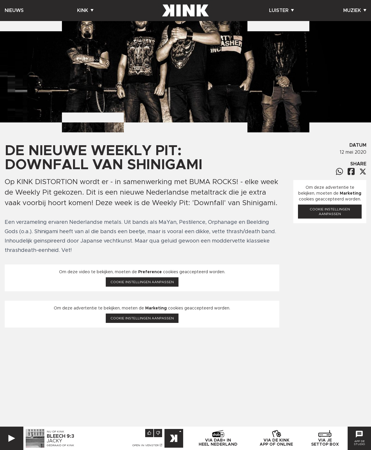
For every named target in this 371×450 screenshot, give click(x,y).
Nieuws (14, 10)
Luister (281, 10)
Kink (85, 10)
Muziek (354, 10)
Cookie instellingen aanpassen (142, 282)
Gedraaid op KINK (60, 445)
